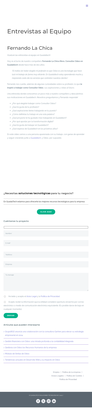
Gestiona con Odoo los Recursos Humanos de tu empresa (31, 347)
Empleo (56, 372)
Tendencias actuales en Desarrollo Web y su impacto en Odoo (32, 360)
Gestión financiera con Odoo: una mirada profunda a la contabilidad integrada (39, 341)
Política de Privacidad (50, 296)
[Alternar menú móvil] (87, 5)
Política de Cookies (74, 376)
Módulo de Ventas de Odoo (17, 354)
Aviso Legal (31, 296)
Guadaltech (36, 138)
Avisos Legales (57, 376)
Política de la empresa (71, 372)
